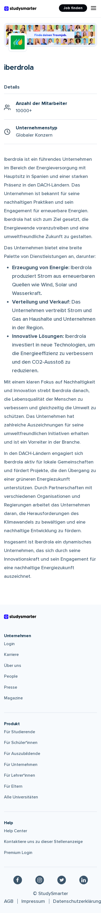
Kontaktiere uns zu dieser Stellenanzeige (43, 841)
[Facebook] (17, 879)
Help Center (15, 831)
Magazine (13, 698)
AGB (8, 901)
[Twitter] (61, 879)
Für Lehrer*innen (19, 775)
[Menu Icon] (93, 8)
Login (9, 644)
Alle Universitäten (21, 797)
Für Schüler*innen (21, 742)
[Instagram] (39, 879)
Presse (10, 687)
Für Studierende (19, 732)
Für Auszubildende (22, 753)
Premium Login (18, 852)
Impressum (33, 901)
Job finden (73, 8)
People (11, 676)
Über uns (12, 665)
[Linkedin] (83, 879)
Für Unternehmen (21, 764)
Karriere (11, 654)
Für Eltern (13, 786)
